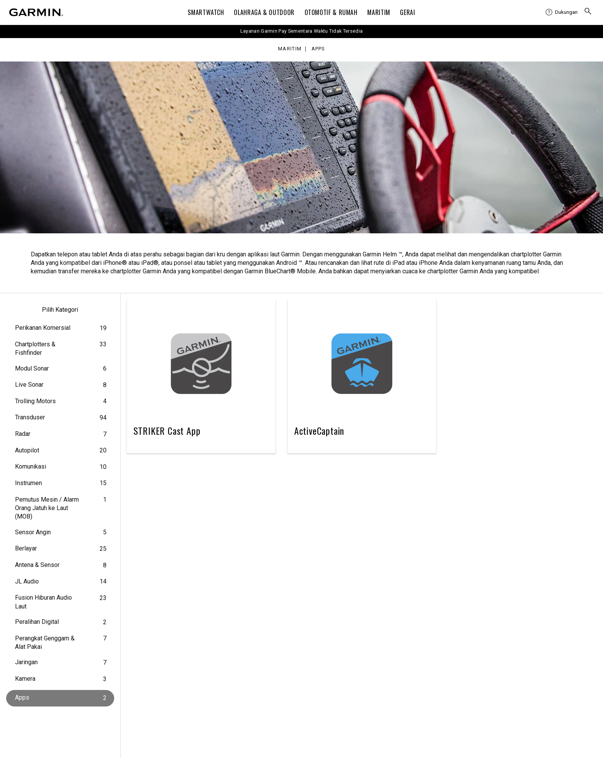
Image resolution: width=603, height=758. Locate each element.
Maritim (378, 12)
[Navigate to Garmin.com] (36, 12)
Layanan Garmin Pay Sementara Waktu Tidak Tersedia (301, 31)
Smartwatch (206, 12)
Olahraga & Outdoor (264, 12)
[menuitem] (562, 12)
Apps (318, 49)
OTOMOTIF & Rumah (331, 12)
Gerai (407, 12)
